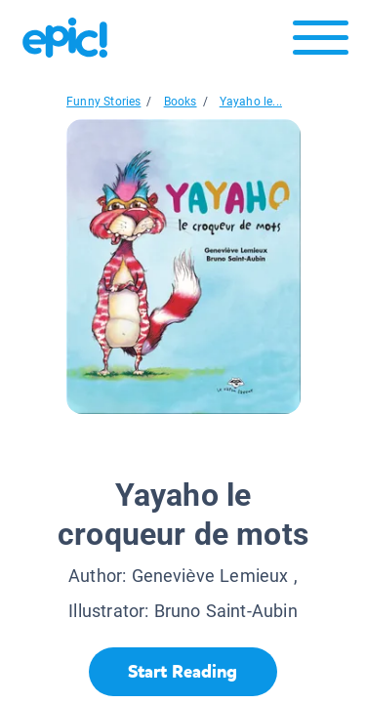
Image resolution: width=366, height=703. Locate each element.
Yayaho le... (251, 101)
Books (180, 101)
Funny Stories (103, 101)
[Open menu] (320, 42)
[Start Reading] (183, 671)
